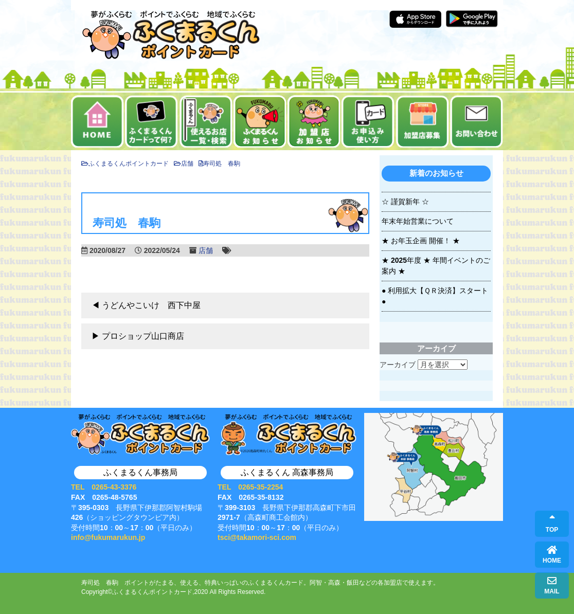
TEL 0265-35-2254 (250, 487)
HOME (552, 554)
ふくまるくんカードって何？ (151, 121)
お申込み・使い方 (368, 121)
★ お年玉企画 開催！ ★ (421, 241)
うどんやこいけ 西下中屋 (151, 305)
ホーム (97, 121)
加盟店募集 (422, 121)
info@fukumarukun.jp (108, 537)
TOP (552, 523)
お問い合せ (476, 121)
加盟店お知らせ (314, 121)
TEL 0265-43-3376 (103, 487)
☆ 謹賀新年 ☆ (405, 201)
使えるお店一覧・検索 (206, 121)
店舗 (206, 250)
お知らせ (260, 121)
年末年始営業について (418, 221)
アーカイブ (398, 364)
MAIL (551, 585)
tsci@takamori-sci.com (257, 537)
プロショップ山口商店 (143, 336)
